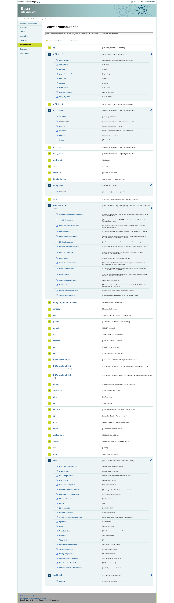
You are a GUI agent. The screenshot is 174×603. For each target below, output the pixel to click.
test (54, 448)
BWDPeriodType (65, 471)
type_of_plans (64, 97)
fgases (56, 322)
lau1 (55, 397)
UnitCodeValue (64, 285)
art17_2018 (58, 154)
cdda (55, 166)
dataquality (58, 185)
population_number (66, 74)
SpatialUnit (63, 522)
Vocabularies (25, 45)
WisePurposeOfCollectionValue (70, 567)
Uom (61, 526)
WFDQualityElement (66, 554)
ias (54, 347)
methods (62, 131)
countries (62, 126)
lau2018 (56, 410)
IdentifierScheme (65, 499)
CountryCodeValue (66, 220)
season (62, 83)
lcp (54, 416)
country (62, 581)
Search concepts (73, 41)
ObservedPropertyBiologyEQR (70, 517)
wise (55, 461)
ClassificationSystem (67, 485)
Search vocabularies (55, 41)
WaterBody (63, 540)
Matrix (61, 503)
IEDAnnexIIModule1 (62, 360)
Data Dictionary (38, 19)
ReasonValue (64, 274)
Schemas (23, 40)
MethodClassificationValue (69, 247)
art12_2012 (58, 54)
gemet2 (56, 328)
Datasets (23, 28)
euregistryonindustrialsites (65, 303)
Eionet (30, 19)
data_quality (63, 65)
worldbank (57, 575)
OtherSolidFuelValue (66, 269)
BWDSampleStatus (66, 476)
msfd (55, 422)
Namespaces (25, 53)
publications (58, 435)
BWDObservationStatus (68, 466)
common (57, 173)
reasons (62, 135)
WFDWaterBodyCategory (68, 558)
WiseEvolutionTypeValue (68, 563)
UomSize (62, 535)
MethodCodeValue (66, 252)
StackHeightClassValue (67, 280)
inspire (56, 384)
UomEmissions (64, 531)
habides (56, 341)
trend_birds (63, 87)
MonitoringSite (64, 508)
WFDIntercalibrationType (68, 545)
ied (54, 353)
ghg (54, 334)
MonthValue (63, 258)
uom (55, 454)
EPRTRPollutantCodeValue (69, 226)
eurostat (56, 309)
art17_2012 (58, 147)
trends (61, 140)
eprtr (55, 199)
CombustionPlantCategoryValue (71, 214)
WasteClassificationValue (68, 291)
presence (62, 78)
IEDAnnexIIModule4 (62, 375)
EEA (30, 1)
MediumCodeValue (66, 242)
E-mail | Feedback (27, 596)
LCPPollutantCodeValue (68, 236)
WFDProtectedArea (66, 549)
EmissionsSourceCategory (69, 494)
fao (54, 315)
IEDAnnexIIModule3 (62, 366)
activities (62, 116)
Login (134, 1)
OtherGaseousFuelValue (68, 263)
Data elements (25, 36)
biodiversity (58, 160)
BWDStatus (63, 480)
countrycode (64, 60)
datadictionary (59, 179)
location (62, 69)
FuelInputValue (64, 232)
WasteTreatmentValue (67, 295)
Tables (22, 32)
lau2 (55, 403)
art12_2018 (58, 104)
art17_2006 (58, 110)
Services (23, 49)
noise (55, 429)
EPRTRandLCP (60, 206)
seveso (56, 441)
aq (54, 48)
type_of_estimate (65, 92)
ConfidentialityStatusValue (69, 489)
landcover (57, 390)
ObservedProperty (66, 513)
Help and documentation (29, 23)
